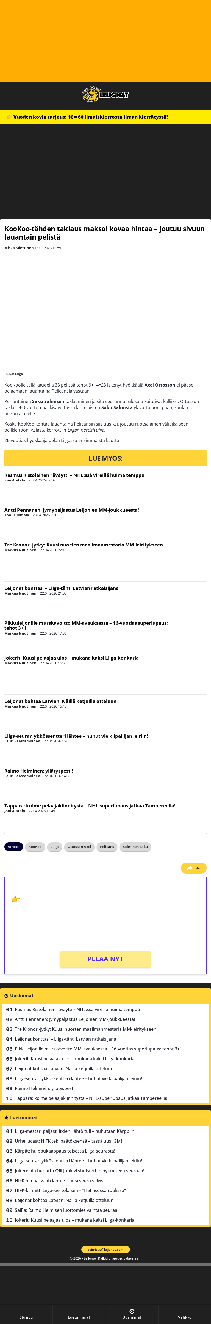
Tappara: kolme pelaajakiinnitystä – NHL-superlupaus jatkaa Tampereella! (90, 805)
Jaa (194, 868)
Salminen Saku (135, 846)
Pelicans (107, 846)
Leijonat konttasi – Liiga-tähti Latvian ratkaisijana (61, 588)
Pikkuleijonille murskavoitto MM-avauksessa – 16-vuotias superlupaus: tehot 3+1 (86, 625)
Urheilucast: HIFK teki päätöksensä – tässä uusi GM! (68, 1141)
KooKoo (35, 846)
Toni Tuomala (16, 514)
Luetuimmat (24, 1117)
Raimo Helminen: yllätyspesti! (38, 771)
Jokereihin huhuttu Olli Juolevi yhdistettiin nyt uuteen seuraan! (79, 1171)
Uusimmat (22, 996)
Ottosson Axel (79, 846)
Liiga (55, 846)
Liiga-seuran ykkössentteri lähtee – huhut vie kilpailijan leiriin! (76, 736)
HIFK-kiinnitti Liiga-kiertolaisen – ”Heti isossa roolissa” (70, 1190)
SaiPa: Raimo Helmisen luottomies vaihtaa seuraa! (66, 1210)
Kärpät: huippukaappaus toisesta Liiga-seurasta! (65, 1151)
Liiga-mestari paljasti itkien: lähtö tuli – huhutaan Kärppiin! (75, 1131)
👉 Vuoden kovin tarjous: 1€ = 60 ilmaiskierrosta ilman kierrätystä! (87, 117)
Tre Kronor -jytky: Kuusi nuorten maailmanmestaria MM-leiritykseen (83, 545)
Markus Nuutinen (20, 549)
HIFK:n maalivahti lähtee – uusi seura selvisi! (60, 1180)
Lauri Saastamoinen (22, 741)
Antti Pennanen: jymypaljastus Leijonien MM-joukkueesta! (71, 510)
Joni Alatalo (14, 480)
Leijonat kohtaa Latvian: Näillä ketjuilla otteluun (60, 701)
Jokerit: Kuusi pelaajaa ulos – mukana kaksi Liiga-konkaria (71, 658)
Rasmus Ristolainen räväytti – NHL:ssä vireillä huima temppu (74, 475)
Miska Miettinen (19, 247)
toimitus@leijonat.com (105, 1249)
